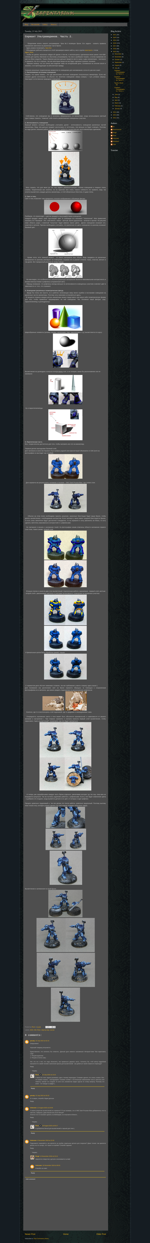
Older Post (101, 1234)
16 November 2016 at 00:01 (51, 1165)
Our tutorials (35, 24)
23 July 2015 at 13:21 (49, 1075)
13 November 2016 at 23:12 (49, 1156)
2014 (115, 112)
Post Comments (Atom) (41, 1238)
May (116, 97)
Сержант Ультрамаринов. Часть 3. (119, 72)
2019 (115, 40)
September (118, 62)
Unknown (33, 1108)
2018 (115, 43)
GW (35, 1030)
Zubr (114, 144)
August (117, 65)
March (117, 103)
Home (65, 1234)
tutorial (52, 1030)
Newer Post (30, 1234)
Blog (26, 24)
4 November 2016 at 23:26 (45, 1140)
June (116, 94)
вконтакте (88, 50)
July (116, 68)
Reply (32, 1066)
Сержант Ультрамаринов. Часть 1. (119, 89)
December (118, 54)
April (116, 100)
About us (54, 24)
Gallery (45, 24)
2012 (115, 118)
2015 (31, 1030)
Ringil (37, 1156)
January (117, 108)
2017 (115, 46)
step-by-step (45, 1030)
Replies (34, 1071)
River (39, 1030)
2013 (115, 115)
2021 (115, 34)
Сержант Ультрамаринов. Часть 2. (119, 78)
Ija (113, 126)
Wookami (116, 141)
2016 (115, 48)
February (118, 106)
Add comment (30, 1179)
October (117, 59)
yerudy (32, 1041)
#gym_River (29, 52)
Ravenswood (117, 129)
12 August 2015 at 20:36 (45, 1108)
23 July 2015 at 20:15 (42, 1095)
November (118, 57)
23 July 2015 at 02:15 (42, 1041)
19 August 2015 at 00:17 (50, 1125)
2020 (115, 37)
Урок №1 (48, 48)
